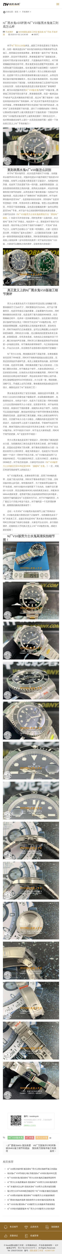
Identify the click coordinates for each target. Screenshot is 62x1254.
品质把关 (31, 1227)
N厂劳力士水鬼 (18, 45)
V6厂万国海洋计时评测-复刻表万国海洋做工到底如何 (44, 1148)
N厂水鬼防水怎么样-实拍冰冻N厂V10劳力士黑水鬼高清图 (31, 1186)
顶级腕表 (51, 1227)
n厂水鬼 (29, 1137)
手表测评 (25, 12)
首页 (16, 12)
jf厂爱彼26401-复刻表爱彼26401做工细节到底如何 (18, 1148)
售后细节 (10, 1227)
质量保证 (10, 1235)
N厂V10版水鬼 (32, 90)
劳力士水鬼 (41, 1137)
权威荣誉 (31, 1235)
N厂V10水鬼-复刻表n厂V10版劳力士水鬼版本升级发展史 (31, 1204)
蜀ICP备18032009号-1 (27, 1248)
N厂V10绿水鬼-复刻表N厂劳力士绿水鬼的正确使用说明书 (31, 1177)
